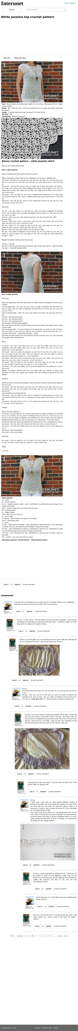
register (17, 584)
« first (12, 936)
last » (66, 936)
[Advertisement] (39, 33)
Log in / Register (70, 3)
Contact (38, 1028)
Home (55, 1028)
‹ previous (19, 936)
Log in (6, 584)
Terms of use (47, 1028)
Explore (11, 9)
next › (60, 936)
